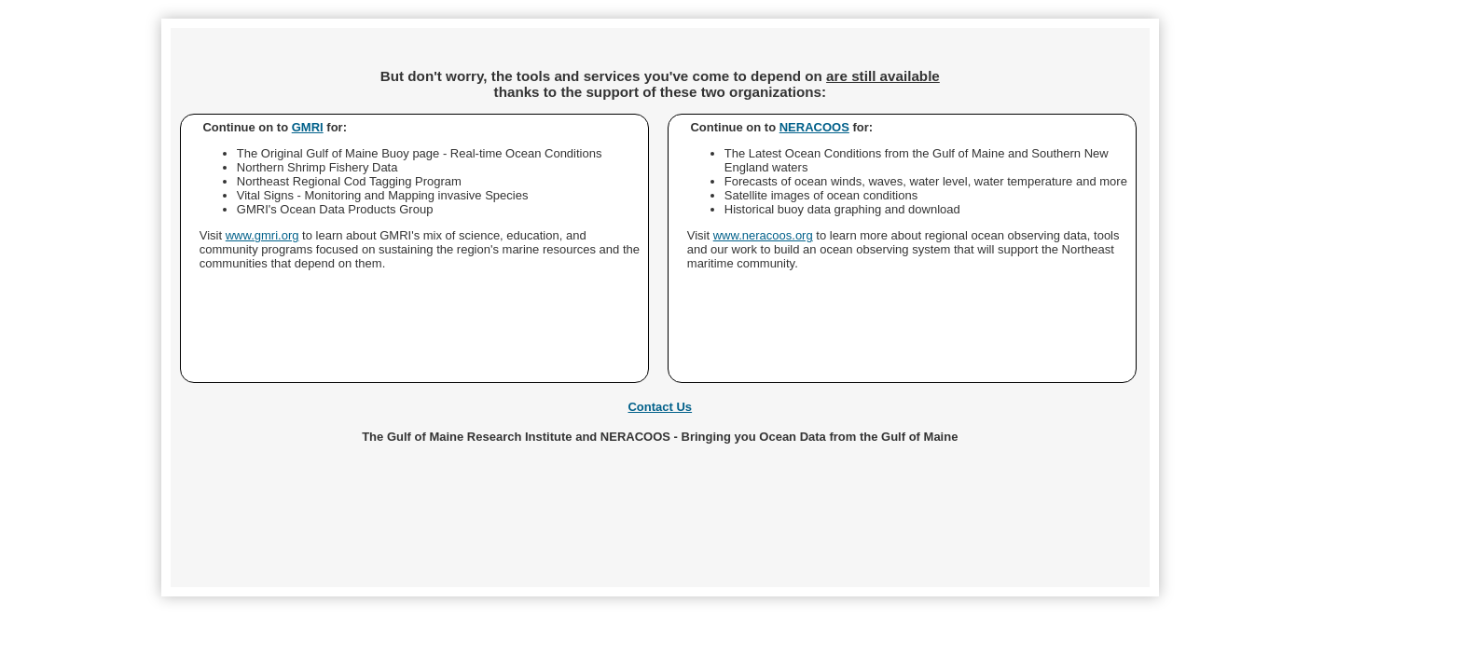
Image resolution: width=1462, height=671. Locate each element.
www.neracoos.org (763, 235)
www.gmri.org (262, 235)
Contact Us (660, 407)
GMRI (308, 127)
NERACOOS (814, 127)
